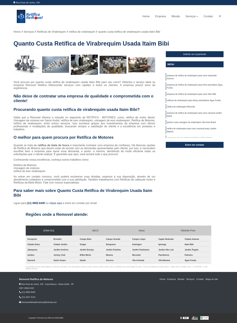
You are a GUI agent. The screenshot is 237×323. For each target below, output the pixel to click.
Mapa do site (212, 279)
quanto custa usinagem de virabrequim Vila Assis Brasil (191, 122)
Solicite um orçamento (194, 54)
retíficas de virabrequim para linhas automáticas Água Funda (194, 100)
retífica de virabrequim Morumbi (181, 107)
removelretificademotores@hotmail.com (38, 302)
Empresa (160, 16)
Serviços (191, 16)
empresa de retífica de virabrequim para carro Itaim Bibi (191, 94)
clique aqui (55, 203)
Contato (208, 16)
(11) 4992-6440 (36, 203)
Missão (176, 16)
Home (146, 16)
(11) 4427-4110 (27, 297)
